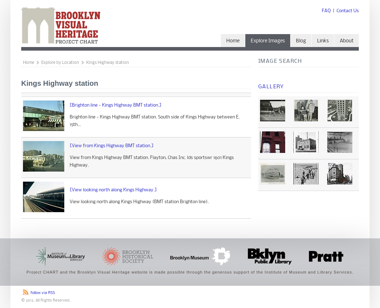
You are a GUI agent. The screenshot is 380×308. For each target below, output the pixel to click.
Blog (301, 41)
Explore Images (268, 41)
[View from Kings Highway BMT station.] (112, 146)
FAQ (326, 11)
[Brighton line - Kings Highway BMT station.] (116, 105)
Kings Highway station (107, 63)
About (346, 41)
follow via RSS (43, 293)
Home (233, 41)
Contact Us (348, 11)
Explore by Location (60, 63)
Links (323, 41)
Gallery (271, 87)
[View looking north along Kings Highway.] (113, 190)
